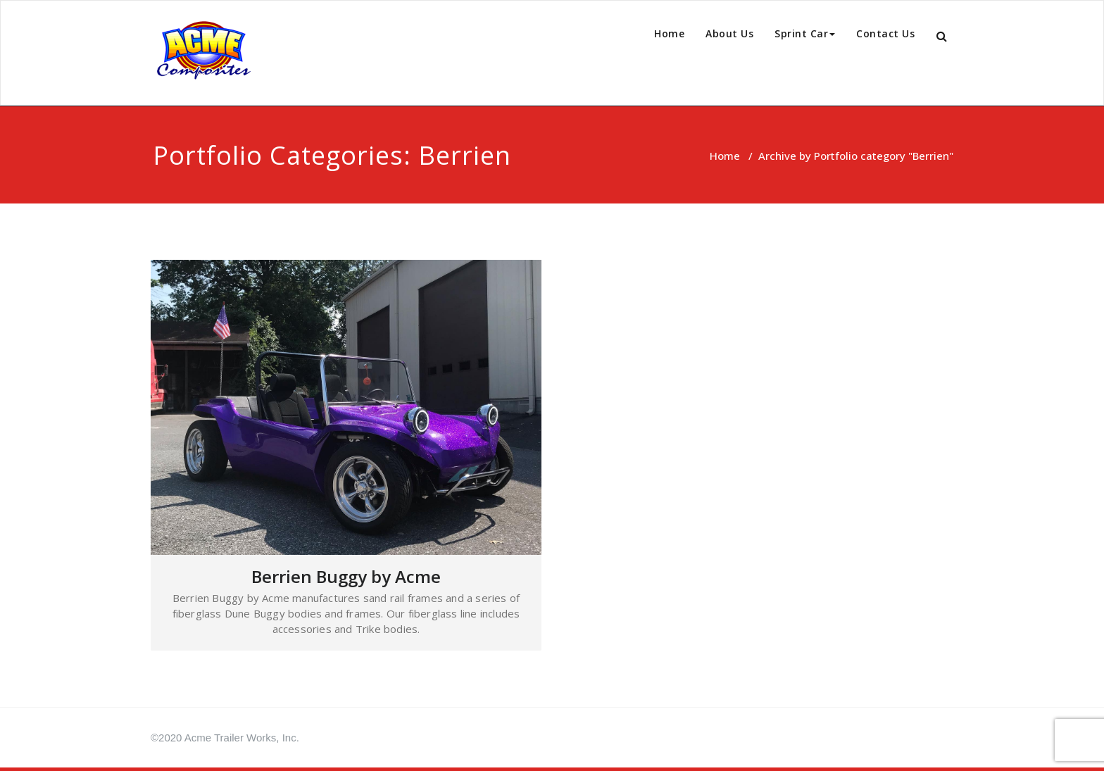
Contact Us (885, 33)
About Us (729, 33)
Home (669, 33)
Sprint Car (804, 33)
